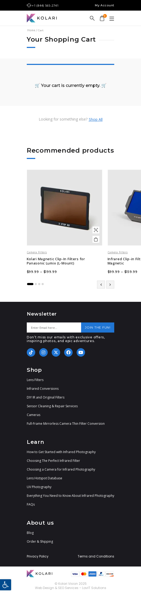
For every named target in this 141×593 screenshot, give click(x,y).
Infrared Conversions (43, 388)
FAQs (31, 504)
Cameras (33, 415)
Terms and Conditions (96, 556)
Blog (30, 532)
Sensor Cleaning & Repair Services (52, 406)
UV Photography (39, 487)
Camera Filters (37, 252)
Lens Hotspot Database (44, 478)
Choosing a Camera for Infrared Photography (61, 469)
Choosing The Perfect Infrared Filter (53, 460)
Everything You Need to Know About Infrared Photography (70, 495)
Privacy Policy (38, 556)
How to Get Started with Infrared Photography (61, 452)
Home (31, 30)
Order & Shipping (40, 541)
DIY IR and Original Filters (45, 397)
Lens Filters (35, 380)
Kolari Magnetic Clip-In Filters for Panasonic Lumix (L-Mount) (56, 261)
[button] (5, 584)
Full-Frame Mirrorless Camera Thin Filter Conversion (66, 423)
